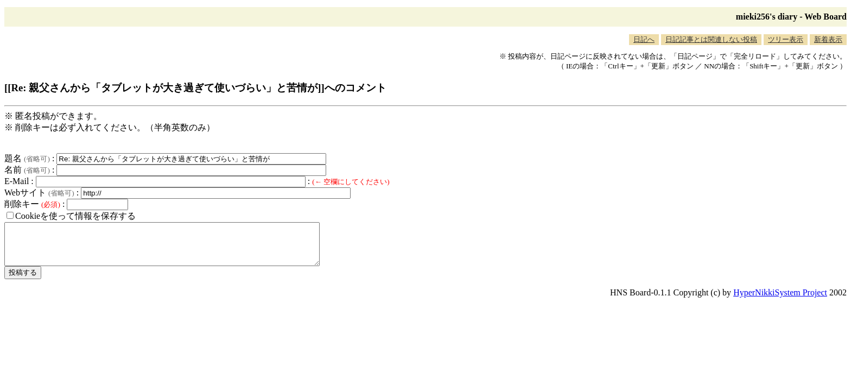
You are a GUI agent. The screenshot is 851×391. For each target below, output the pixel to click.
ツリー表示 (785, 39)
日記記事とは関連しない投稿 (711, 39)
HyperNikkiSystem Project (780, 300)
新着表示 (828, 39)
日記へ (644, 39)
